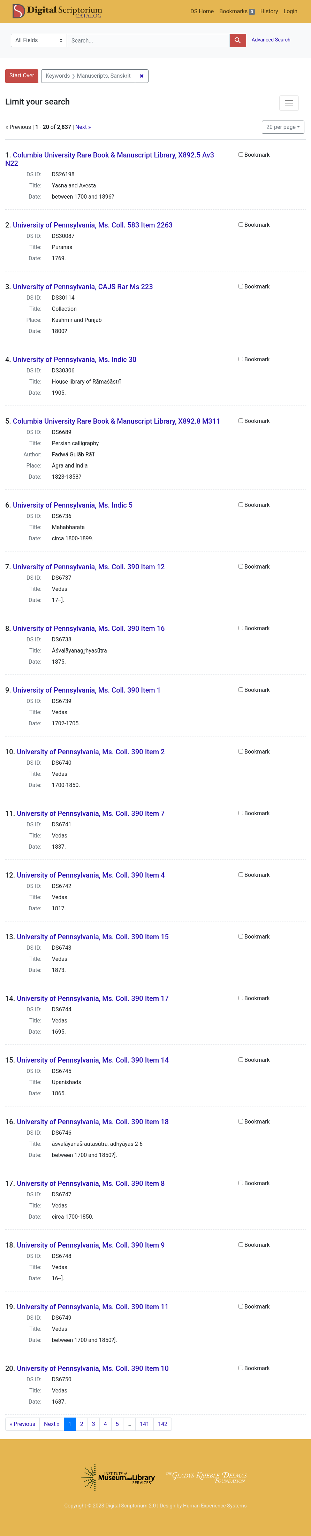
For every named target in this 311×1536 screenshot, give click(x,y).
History (269, 11)
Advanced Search (270, 40)
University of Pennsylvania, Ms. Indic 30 (75, 359)
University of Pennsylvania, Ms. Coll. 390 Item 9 (91, 1245)
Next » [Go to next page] (52, 1424)
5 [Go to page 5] (117, 1424)
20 (281, 126)
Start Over (21, 75)
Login (290, 11)
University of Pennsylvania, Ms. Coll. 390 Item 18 (93, 1122)
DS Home (202, 11)
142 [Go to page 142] (162, 1424)
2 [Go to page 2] (81, 1424)
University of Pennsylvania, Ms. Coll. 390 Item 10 (93, 1368)
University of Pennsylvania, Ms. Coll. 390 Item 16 (89, 628)
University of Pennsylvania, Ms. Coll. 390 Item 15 (93, 937)
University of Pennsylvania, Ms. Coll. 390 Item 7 (91, 813)
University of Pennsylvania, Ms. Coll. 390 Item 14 (93, 1060)
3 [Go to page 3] (93, 1424)
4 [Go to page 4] (105, 1424)
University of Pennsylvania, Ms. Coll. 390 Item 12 (89, 567)
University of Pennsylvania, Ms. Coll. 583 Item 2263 (93, 225)
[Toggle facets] (289, 103)
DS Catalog (63, 11)
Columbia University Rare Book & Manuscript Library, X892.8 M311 (116, 421)
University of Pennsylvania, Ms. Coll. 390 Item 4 (91, 875)
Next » (83, 127)
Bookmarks (237, 11)
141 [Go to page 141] (144, 1424)
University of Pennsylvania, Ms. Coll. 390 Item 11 (93, 1307)
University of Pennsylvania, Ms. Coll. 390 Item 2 (91, 752)
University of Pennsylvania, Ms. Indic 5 (72, 505)
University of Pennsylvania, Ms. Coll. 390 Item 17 (93, 998)
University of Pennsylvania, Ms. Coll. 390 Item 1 (87, 690)
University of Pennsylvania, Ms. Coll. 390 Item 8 (91, 1183)
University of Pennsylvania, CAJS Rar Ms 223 (83, 287)
